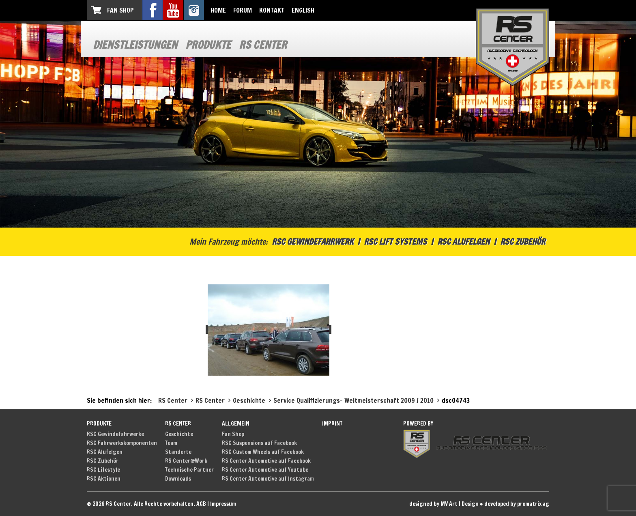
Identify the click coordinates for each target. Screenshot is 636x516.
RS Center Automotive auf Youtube (265, 470)
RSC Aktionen (103, 479)
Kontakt (271, 10)
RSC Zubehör (522, 241)
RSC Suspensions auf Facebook (259, 443)
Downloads (178, 479)
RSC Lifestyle (103, 470)
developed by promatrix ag (516, 504)
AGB (201, 504)
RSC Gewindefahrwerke (115, 434)
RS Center (263, 44)
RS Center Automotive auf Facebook (266, 461)
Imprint (332, 423)
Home (218, 10)
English (303, 10)
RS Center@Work (186, 461)
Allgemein (235, 423)
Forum (242, 10)
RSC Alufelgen (463, 241)
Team (171, 443)
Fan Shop (120, 10)
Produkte (208, 44)
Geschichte (179, 434)
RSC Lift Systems (395, 241)
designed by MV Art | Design (444, 504)
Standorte (178, 452)
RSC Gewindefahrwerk (312, 241)
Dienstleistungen (135, 44)
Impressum (223, 504)
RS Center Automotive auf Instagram (268, 479)
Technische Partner (189, 470)
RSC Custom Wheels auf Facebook (263, 452)
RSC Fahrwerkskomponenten (122, 443)
